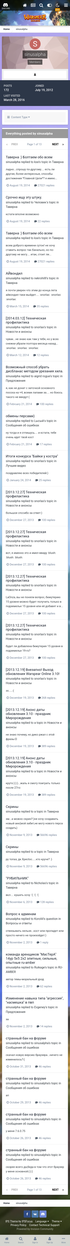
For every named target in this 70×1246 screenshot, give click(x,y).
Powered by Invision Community (35, 1228)
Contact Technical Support (44, 1225)
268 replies (46, 697)
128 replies (45, 902)
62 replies (44, 986)
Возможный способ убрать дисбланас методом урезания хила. (34, 369)
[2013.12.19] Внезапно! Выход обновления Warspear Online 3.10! (33, 672)
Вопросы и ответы (19, 923)
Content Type (18, 117)
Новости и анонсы (19, 331)
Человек (40, 202)
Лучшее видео (16, 465)
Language (42, 1221)
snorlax (39, 327)
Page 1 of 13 (35, 144)
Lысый (39, 421)
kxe (36, 162)
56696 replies (47, 835)
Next (55, 144)
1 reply (42, 942)
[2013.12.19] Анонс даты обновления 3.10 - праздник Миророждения (28, 714)
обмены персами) (20, 416)
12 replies (41, 355)
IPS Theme (11, 1221)
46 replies (43, 1066)
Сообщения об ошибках (22, 425)
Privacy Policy (18, 1225)
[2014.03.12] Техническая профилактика (26, 320)
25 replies (43, 480)
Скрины (12, 807)
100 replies (44, 404)
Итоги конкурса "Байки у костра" (32, 456)
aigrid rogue (42, 376)
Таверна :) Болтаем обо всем (29, 157)
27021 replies (44, 185)
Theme (57, 1221)
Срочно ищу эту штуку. (24, 197)
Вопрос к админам (21, 914)
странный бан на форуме (26, 1038)
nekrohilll (40, 278)
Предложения (15, 380)
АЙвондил (14, 273)
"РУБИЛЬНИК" (17, 878)
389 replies (46, 746)
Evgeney (39, 1007)
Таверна (58, 162)
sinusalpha (13, 162)
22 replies (42, 221)
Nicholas (40, 883)
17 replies (44, 444)
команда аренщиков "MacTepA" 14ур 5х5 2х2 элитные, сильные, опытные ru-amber (31, 958)
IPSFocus (27, 1221)
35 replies (41, 306)
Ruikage (39, 967)
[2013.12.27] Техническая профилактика (26, 494)
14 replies (44, 1026)
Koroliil (38, 919)
